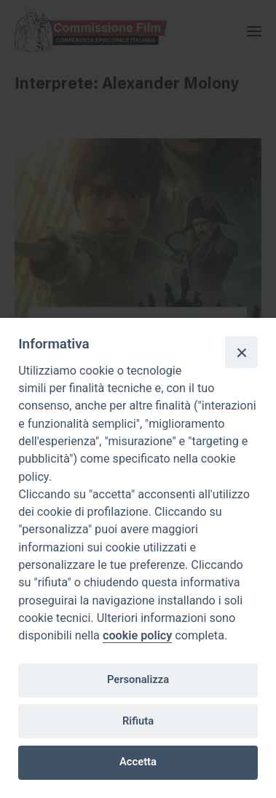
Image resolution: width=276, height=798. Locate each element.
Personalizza (138, 679)
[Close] (241, 352)
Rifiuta (138, 720)
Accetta (138, 761)
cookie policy (137, 635)
